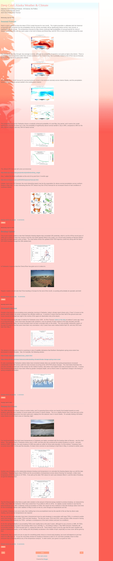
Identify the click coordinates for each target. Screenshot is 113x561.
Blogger (46, 559)
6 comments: (21, 544)
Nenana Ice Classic (9, 406)
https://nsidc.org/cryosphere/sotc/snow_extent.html (16, 355)
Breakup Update (8, 231)
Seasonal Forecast (8, 21)
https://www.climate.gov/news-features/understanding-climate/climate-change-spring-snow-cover (31, 359)
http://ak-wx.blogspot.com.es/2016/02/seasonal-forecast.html (19, 180)
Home (42, 552)
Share (3, 222)
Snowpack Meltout (9, 308)
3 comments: (20, 220)
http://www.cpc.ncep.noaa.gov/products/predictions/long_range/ (20, 172)
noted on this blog (60, 319)
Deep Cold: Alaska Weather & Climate (24, 5)
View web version (42, 556)
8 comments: (21, 296)
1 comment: (20, 394)
